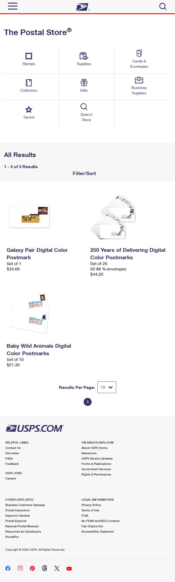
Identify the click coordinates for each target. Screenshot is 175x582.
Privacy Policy (91, 505)
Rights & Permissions (96, 474)
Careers (10, 478)
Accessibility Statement (98, 531)
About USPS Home (94, 447)
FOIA (85, 515)
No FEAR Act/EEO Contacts (101, 520)
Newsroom (89, 453)
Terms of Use (90, 510)
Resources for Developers (23, 531)
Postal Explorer (16, 520)
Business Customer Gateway (25, 505)
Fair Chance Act (92, 526)
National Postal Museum (22, 526)
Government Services (96, 469)
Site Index (12, 453)
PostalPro (12, 536)
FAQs (9, 458)
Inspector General (17, 515)
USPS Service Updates (97, 458)
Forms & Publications (96, 463)
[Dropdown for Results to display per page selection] (106, 387)
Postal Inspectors (17, 510)
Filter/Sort (83, 173)
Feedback (12, 463)
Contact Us (13, 447)
